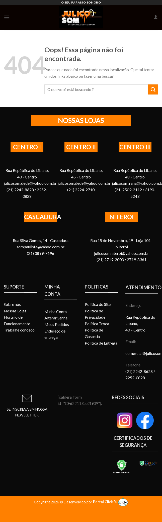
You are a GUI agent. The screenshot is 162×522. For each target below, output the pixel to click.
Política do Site (98, 304)
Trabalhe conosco (19, 329)
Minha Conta (55, 311)
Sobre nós (12, 304)
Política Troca (97, 323)
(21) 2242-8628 (139, 371)
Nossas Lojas (15, 310)
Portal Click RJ (110, 502)
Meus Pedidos (56, 324)
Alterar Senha (55, 317)
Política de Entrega (101, 343)
